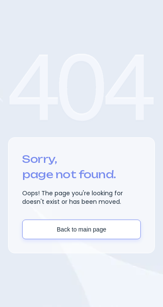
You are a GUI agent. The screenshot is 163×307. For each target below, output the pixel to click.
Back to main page (81, 229)
